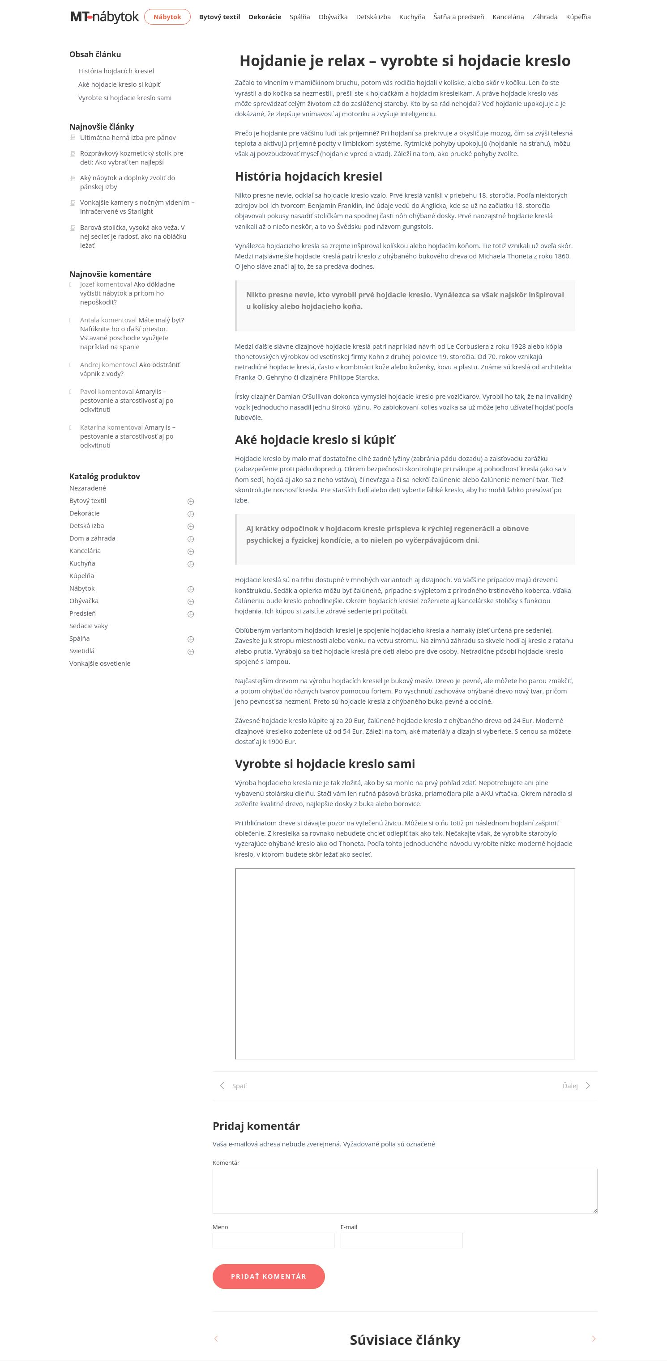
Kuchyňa (412, 17)
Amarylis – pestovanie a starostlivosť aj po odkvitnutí (126, 400)
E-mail (349, 1227)
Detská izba (373, 17)
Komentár (226, 1162)
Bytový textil (87, 500)
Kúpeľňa (578, 17)
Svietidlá (81, 651)
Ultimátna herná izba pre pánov (128, 137)
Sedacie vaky (88, 625)
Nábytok (82, 588)
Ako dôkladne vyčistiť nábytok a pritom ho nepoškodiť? (127, 293)
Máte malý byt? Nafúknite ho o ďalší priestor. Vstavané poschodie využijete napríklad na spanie (132, 333)
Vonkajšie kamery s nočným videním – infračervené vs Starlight (137, 207)
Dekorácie (84, 513)
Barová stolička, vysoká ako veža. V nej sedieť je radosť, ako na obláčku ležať (133, 236)
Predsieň (82, 613)
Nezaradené (87, 488)
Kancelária (508, 17)
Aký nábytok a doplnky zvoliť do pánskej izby (127, 182)
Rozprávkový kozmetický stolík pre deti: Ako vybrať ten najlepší (132, 157)
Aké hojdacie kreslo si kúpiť (119, 84)
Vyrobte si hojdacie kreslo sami (124, 97)
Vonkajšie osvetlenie (100, 663)
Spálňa (300, 17)
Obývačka (333, 17)
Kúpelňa (81, 575)
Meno (220, 1227)
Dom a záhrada (92, 538)
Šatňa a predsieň (459, 17)
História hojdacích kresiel (116, 71)
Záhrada (545, 17)
